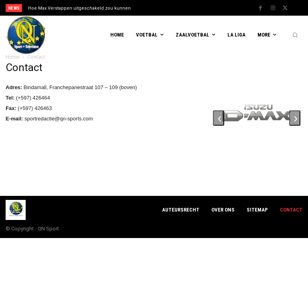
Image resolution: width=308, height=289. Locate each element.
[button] (295, 35)
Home (13, 56)
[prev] (156, 8)
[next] (169, 8)
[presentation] (218, 118)
